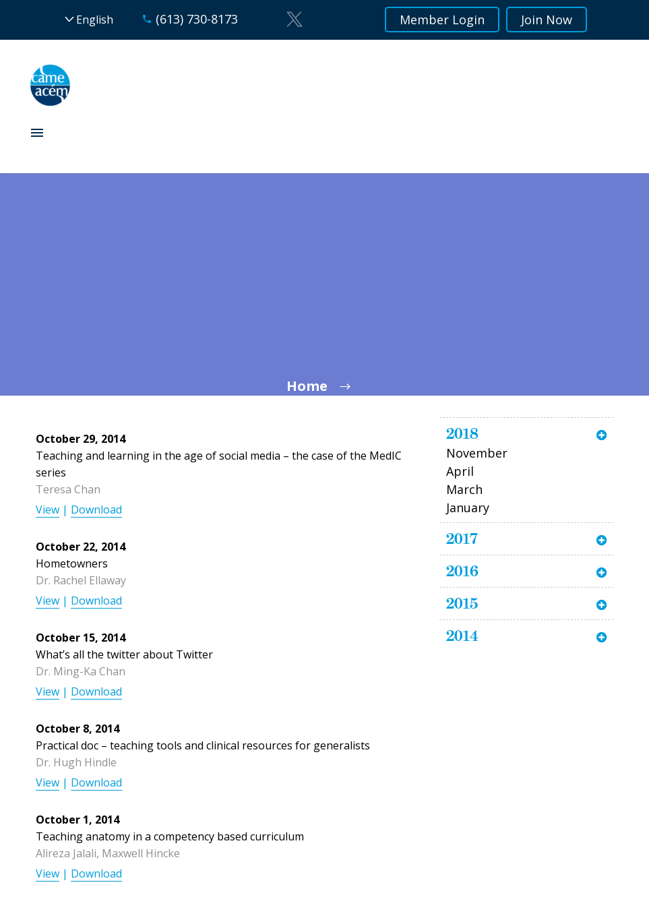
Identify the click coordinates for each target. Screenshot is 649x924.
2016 (462, 570)
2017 (462, 538)
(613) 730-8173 (197, 19)
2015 (462, 603)
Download (96, 509)
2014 (462, 635)
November (476, 453)
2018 (462, 433)
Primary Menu (37, 133)
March (464, 489)
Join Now (546, 19)
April (460, 471)
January (467, 507)
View (47, 509)
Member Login (442, 19)
